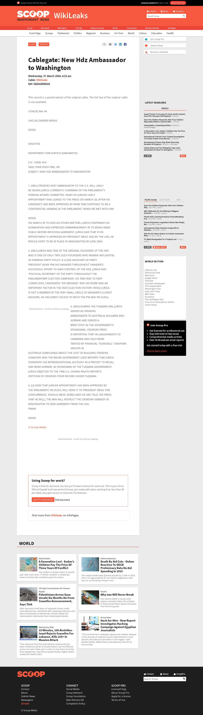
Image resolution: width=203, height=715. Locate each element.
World (131, 33)
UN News (174, 144)
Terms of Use (118, 700)
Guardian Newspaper (155, 283)
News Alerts (160, 247)
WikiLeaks (44, 44)
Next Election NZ (75, 700)
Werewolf (45, 28)
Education (156, 33)
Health (170, 33)
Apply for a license (121, 696)
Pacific (115, 28)
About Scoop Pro (120, 693)
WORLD (26, 543)
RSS (147, 156)
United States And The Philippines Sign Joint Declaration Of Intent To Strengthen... (162, 149)
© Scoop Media (29, 710)
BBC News (150, 294)
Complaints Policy (75, 703)
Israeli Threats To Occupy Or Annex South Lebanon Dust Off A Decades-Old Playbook (164, 115)
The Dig (79, 28)
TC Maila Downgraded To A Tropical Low (160, 239)
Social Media (73, 689)
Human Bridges (150, 127)
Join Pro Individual (43, 499)
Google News (151, 278)
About (24, 693)
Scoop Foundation (76, 696)
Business (105, 33)
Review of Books (152, 28)
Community (132, 28)
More (183, 156)
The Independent (153, 286)
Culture (143, 33)
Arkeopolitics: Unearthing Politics (157, 125)
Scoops (49, 33)
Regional (91, 33)
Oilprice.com (151, 270)
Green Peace (151, 304)
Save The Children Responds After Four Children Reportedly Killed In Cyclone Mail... (163, 121)
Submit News (28, 696)
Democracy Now (152, 272)
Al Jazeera (149, 296)
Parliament (63, 33)
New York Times (152, 291)
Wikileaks (41, 80)
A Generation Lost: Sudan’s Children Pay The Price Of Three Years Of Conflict (164, 132)
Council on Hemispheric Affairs (159, 302)
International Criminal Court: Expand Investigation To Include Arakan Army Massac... (164, 138)
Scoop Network (74, 693)
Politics (78, 33)
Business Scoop (97, 28)
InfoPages (172, 28)
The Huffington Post (154, 299)
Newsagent (27, 700)
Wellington (62, 28)
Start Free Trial (178, 2)
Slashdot (149, 280)
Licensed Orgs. (119, 689)
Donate (25, 703)
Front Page (35, 33)
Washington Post (153, 288)
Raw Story (149, 275)
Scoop (29, 28)
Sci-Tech (118, 33)
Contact (25, 689)
